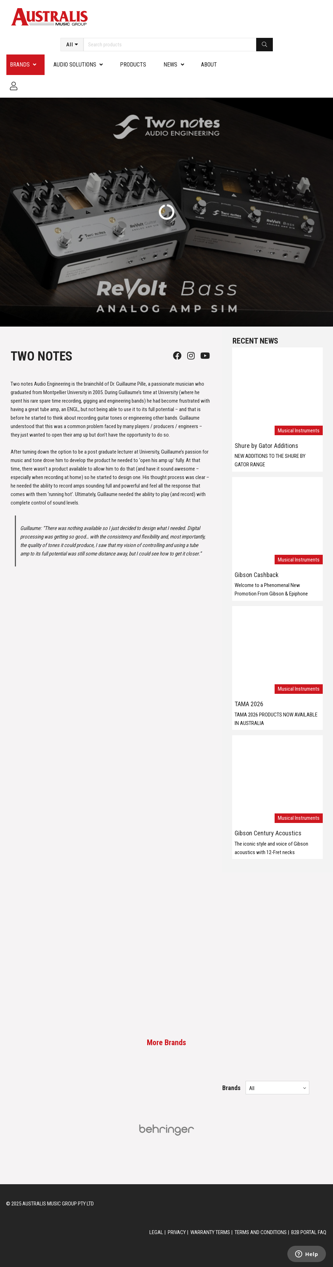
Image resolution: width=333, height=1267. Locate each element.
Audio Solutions (74, 64)
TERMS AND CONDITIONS (261, 1232)
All (69, 44)
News (170, 64)
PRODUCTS (133, 64)
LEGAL (156, 1232)
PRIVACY (177, 1232)
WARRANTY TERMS (210, 1232)
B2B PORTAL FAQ (308, 1232)
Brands (20, 64)
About (209, 64)
